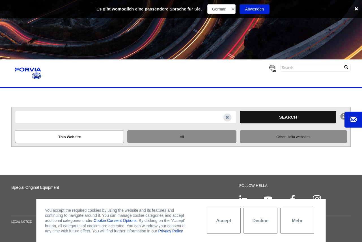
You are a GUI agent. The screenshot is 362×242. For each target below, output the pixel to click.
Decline (261, 220)
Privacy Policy (170, 231)
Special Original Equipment (35, 187)
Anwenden (254, 9)
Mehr (297, 220)
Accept (223, 220)
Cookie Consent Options (115, 220)
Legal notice (21, 222)
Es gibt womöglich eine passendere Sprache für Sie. (149, 9)
